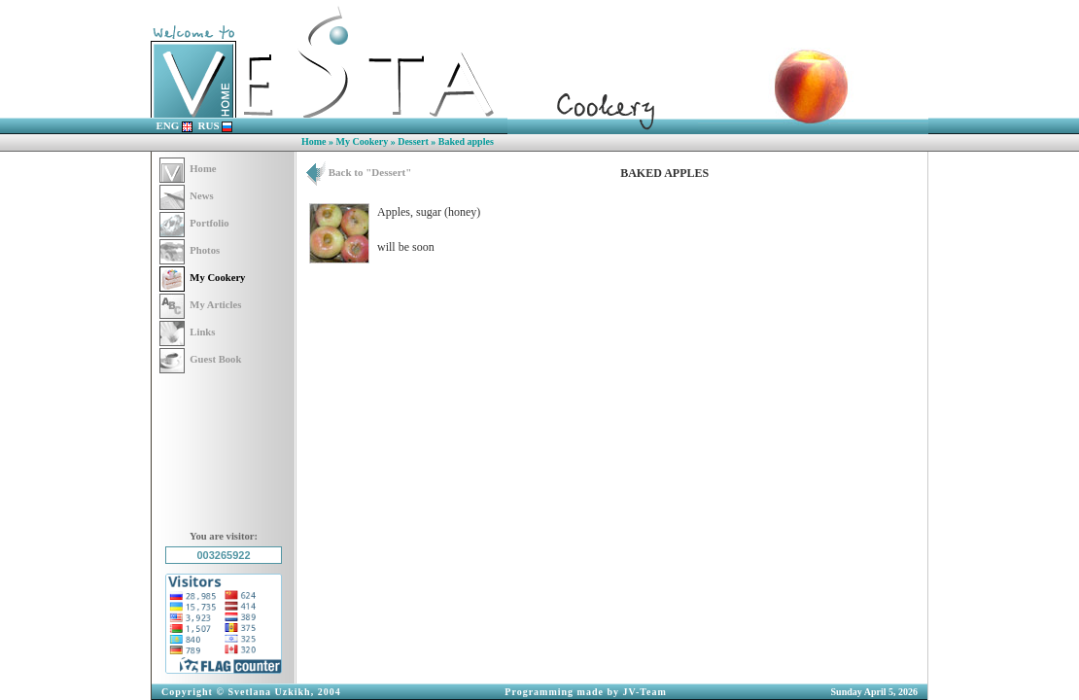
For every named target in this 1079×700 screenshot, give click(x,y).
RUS (215, 125)
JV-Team (645, 691)
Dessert (413, 141)
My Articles (200, 304)
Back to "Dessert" (358, 172)
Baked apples (466, 141)
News (186, 196)
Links (187, 332)
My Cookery (362, 141)
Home (314, 141)
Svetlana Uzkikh (268, 691)
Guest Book (200, 359)
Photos (189, 250)
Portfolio (194, 223)
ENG (175, 125)
